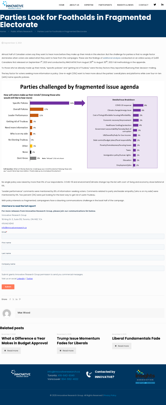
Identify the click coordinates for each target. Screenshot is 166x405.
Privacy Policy (110, 395)
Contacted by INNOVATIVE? (105, 374)
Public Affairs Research (21, 31)
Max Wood (24, 312)
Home (3, 31)
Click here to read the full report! (19, 206)
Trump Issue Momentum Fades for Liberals (78, 340)
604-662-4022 (69, 379)
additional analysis (112, 58)
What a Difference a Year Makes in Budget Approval (25, 340)
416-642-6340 (66, 375)
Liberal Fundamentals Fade (136, 338)
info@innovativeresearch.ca (64, 371)
